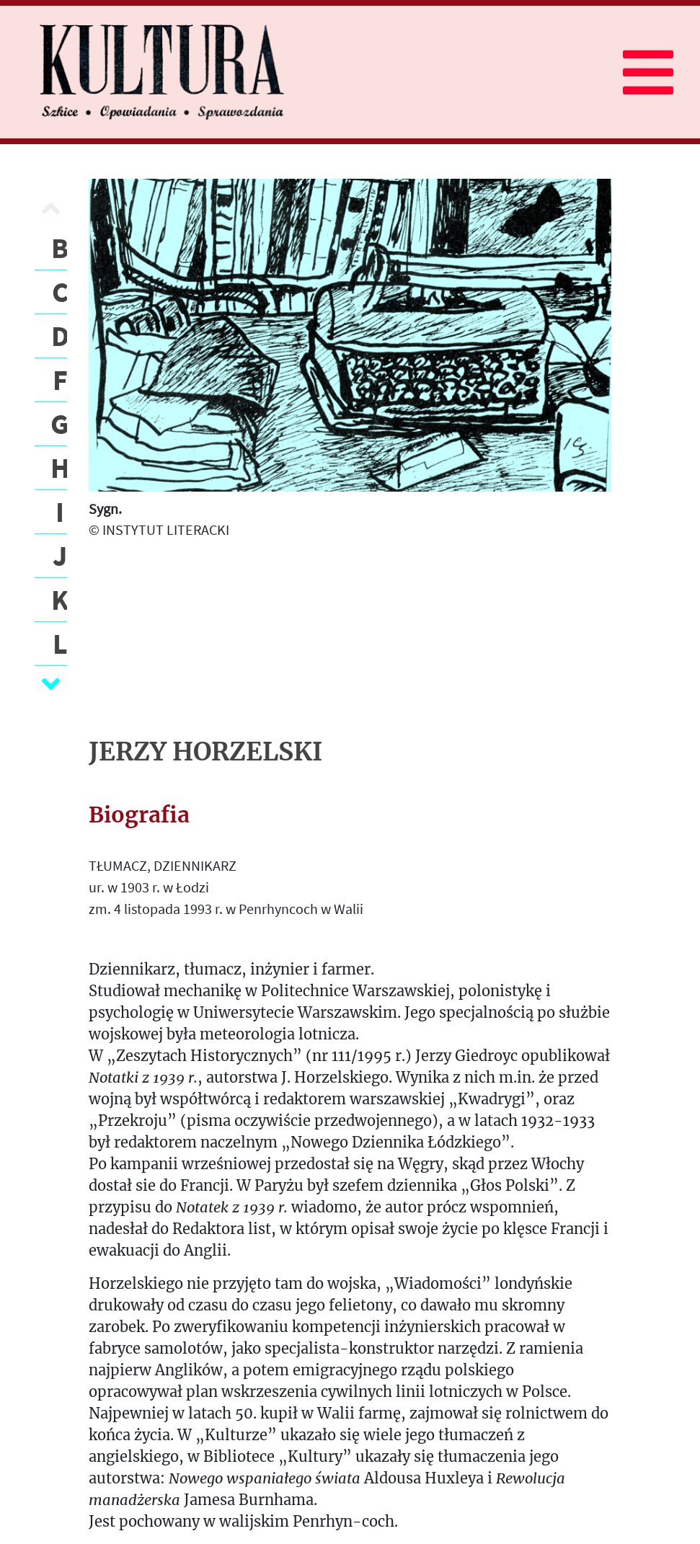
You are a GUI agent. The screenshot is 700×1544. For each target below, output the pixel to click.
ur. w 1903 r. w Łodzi (149, 887)
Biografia (139, 815)
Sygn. (105, 509)
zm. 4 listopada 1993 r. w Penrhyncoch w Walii (226, 909)
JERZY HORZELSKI (205, 752)
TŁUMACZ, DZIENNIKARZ (162, 865)
